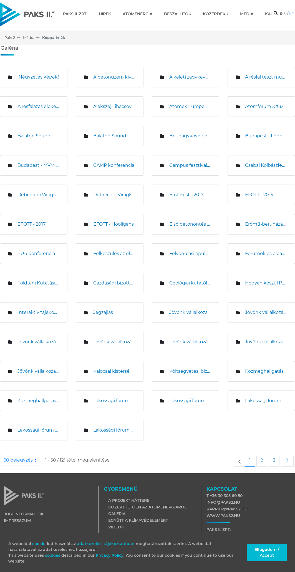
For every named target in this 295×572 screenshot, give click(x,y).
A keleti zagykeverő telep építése (190, 77)
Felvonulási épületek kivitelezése (190, 253)
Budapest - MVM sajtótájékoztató (38, 165)
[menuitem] (77, 14)
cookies (53, 555)
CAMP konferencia (113, 165)
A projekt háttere (128, 500)
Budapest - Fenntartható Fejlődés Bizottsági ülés (265, 135)
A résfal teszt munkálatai (265, 77)
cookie (39, 543)
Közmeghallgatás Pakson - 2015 (38, 400)
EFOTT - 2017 (31, 224)
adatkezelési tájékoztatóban (106, 543)
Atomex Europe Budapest (190, 106)
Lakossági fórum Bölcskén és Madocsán (265, 400)
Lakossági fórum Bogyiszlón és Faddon (190, 400)
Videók (116, 527)
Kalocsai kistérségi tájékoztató (114, 371)
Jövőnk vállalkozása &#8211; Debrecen (265, 312)
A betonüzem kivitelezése (114, 77)
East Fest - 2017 (186, 194)
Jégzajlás (103, 312)
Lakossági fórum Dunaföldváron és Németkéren (114, 430)
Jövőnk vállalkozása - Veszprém (38, 371)
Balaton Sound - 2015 (38, 135)
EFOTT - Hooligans (113, 224)
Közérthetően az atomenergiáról (147, 507)
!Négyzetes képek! (38, 77)
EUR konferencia (36, 253)
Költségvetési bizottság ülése (190, 371)
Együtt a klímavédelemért (138, 520)
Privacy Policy (109, 555)
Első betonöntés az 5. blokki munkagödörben (190, 224)
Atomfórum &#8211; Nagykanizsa (265, 106)
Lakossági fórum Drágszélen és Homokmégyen (38, 430)
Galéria (116, 513)
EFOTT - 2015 (259, 194)
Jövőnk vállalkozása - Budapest (190, 312)
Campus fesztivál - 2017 (190, 165)
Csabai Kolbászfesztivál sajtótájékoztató (265, 165)
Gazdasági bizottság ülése (114, 283)
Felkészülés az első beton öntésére (114, 253)
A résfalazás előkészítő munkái (38, 106)
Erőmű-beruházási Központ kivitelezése (265, 224)
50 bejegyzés (22, 460)
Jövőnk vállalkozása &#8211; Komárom (114, 341)
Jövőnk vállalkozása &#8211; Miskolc (190, 341)
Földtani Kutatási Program (38, 283)
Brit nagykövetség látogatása (190, 135)
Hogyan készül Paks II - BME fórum (265, 283)
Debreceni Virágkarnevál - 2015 (38, 194)
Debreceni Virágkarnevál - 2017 (114, 194)
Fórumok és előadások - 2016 (265, 253)
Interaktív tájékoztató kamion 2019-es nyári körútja (38, 312)
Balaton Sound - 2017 (114, 135)
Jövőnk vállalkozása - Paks (265, 341)
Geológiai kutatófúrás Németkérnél (190, 283)
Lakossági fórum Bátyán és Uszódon (114, 400)
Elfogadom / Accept (266, 552)
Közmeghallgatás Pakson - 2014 (265, 371)
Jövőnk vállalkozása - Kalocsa (38, 341)
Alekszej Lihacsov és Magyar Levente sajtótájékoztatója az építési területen (114, 106)
